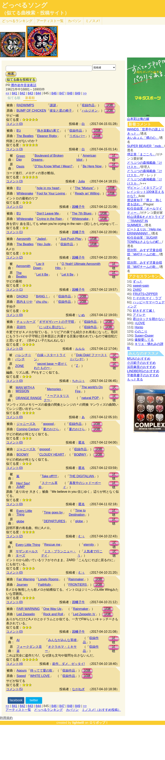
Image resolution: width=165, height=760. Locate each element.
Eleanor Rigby (47, 136)
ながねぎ (78, 689)
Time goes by (53, 512)
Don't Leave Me (48, 213)
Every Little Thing (24, 512)
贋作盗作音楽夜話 (23, 85)
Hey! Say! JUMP (23, 485)
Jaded (41, 239)
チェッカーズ (26, 321)
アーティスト (50, 21)
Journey (22, 584)
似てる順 (14, 98)
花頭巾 (21, 327)
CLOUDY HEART (51, 454)
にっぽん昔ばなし (52, 327)
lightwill (78, 722)
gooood (48, 424)
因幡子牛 (78, 206)
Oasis (20, 166)
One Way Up (52, 608)
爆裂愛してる (144, 339)
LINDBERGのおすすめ (143, 371)
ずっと (137, 281)
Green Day (20, 157)
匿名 (81, 442)
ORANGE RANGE (29, 398)
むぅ (81, 536)
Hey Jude (44, 244)
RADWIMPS (25, 105)
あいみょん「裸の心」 (143, 137)
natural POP (90, 398)
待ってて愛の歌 (41, 670)
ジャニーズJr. (26, 424)
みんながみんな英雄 (62, 640)
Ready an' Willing (87, 193)
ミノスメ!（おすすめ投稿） (101, 709)
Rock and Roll (53, 614)
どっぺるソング (24, 5)
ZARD (137, 289)
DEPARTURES (54, 521)
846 (54, 93)
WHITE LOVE (40, 676)
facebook (16, 700)
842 (22, 93)
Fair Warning (25, 579)
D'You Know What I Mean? (53, 166)
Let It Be (42, 274)
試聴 (110, 105)
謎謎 (53, 105)
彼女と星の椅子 (61, 110)
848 (69, 93)
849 (77, 93)
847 (62, 93)
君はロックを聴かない (149, 319)
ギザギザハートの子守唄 (56, 321)
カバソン (74, 21)
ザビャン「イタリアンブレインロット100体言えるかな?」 (145, 192)
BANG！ (42, 296)
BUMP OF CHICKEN (31, 110)
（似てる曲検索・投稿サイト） (35, 12)
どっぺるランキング (48, 709)
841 (14, 93)
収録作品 (88, 105)
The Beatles (24, 136)
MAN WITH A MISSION (25, 389)
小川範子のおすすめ (141, 362)
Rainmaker (76, 579)
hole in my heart (48, 188)
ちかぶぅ (78, 380)
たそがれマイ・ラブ (147, 298)
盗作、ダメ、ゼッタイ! (68, 663)
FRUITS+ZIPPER (145, 294)
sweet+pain (141, 285)
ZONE (19, 366)
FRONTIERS (78, 584)
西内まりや (24, 301)
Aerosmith (23, 239)
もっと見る (135, 379)
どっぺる (17, 21)
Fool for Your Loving (51, 193)
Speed (21, 676)
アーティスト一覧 (18, 709)
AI (17, 640)
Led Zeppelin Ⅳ (84, 614)
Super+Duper (144, 335)
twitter (34, 700)
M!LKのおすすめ (138, 358)
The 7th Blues (82, 213)
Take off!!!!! (49, 476)
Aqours (21, 670)
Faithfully (44, 584)
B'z (18, 130)
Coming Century (28, 429)
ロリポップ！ (98, 722)
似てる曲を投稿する (21, 79)
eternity (89, 544)
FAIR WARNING (28, 608)
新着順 (30, 98)
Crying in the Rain (49, 218)
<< (7, 93)
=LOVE (140, 323)
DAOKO (22, 296)
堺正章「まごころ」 (141, 154)
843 (30, 93)
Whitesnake (24, 193)
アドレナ (139, 314)
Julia (81, 181)
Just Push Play (70, 239)
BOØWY (80, 454)
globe (20, 521)
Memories (54, 389)
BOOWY (22, 454)
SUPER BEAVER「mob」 (145, 146)
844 (38, 93)
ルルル (80, 348)
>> (85, 93)
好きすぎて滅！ (144, 310)
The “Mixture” (84, 188)
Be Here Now (92, 166)
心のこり (141, 331)
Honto (139, 327)
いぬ (81, 315)
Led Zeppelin (25, 614)
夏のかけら (51, 429)
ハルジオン (90, 110)
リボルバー (77, 136)
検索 (11, 73)
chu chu (41, 301)
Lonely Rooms (48, 579)
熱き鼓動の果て (48, 130)
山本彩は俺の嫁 (138, 119)
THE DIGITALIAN (81, 476)
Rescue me (52, 544)
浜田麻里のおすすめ (141, 367)
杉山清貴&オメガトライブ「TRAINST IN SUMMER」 (145, 221)
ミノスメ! (92, 21)
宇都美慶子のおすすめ (143, 375)
